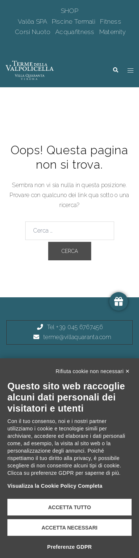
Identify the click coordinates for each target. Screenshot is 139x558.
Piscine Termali (74, 21)
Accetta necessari (69, 528)
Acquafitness (75, 31)
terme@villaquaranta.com (77, 337)
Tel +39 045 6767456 (75, 327)
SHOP (69, 10)
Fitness (110, 21)
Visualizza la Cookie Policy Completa (54, 486)
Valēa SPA (33, 21)
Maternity (112, 31)
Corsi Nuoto (33, 31)
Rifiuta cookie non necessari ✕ (93, 371)
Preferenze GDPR (69, 547)
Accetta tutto (69, 507)
